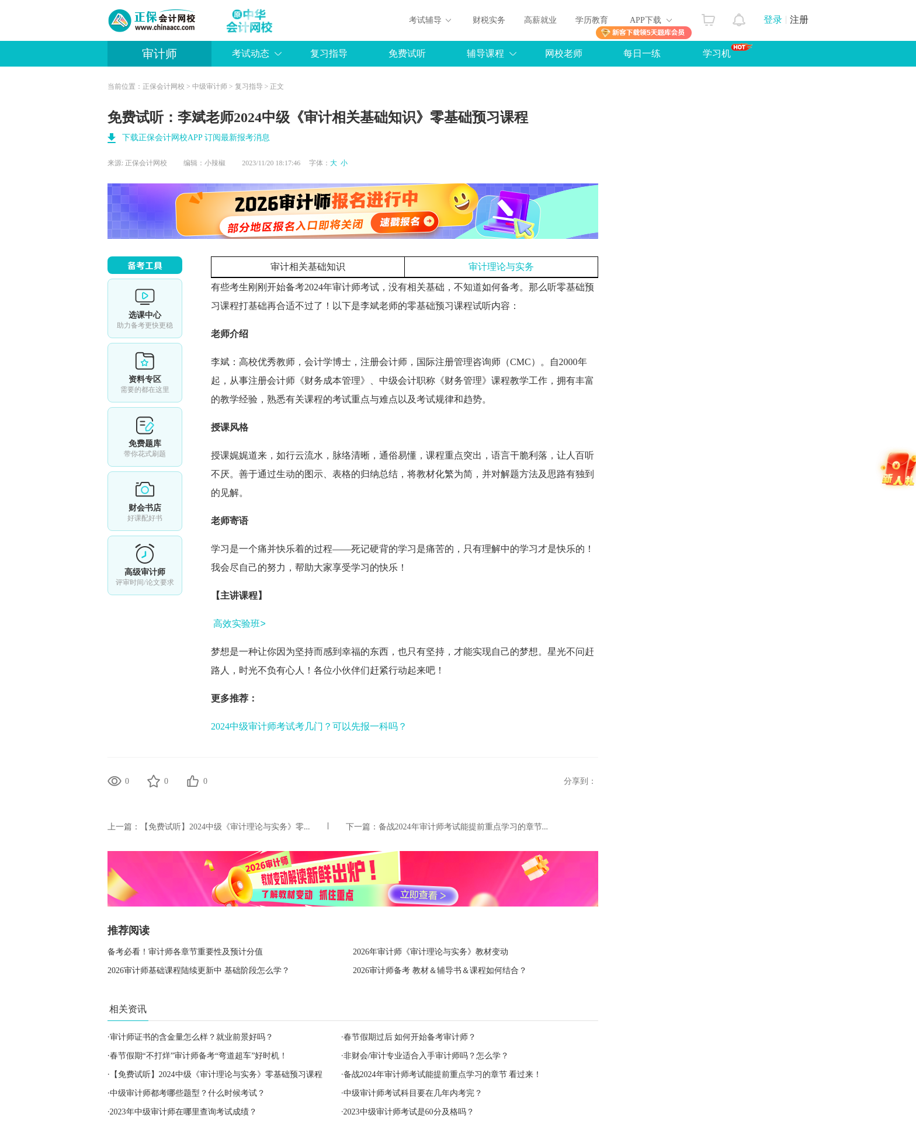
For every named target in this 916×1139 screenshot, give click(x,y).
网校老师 (563, 53)
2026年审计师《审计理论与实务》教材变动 (430, 951)
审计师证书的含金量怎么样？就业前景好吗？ (191, 1037)
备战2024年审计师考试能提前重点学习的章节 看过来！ (443, 1074)
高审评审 (145, 565)
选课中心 (145, 308)
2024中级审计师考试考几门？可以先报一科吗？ (309, 726)
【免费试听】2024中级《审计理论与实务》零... (225, 826)
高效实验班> (239, 623)
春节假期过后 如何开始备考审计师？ (410, 1037)
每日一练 (642, 53)
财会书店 (145, 501)
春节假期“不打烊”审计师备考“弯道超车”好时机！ (199, 1055)
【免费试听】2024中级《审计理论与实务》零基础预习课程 (216, 1074)
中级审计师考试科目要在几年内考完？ (413, 1093)
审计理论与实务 (501, 267)
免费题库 (145, 437)
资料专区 (145, 372)
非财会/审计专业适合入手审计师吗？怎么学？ (426, 1055)
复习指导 (329, 53)
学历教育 (591, 20)
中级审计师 (209, 86)
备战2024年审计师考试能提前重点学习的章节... (464, 826)
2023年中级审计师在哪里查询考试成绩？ (183, 1111)
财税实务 (489, 20)
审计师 (159, 53)
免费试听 (407, 53)
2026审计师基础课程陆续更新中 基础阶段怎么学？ (198, 970)
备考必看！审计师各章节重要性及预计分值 (185, 951)
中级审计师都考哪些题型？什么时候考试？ (187, 1093)
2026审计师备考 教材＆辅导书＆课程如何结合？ (440, 970)
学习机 (727, 50)
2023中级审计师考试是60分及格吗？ (409, 1111)
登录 (773, 20)
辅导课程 (485, 53)
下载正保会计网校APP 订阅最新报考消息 (196, 137)
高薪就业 (540, 20)
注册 (799, 20)
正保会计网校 (164, 86)
